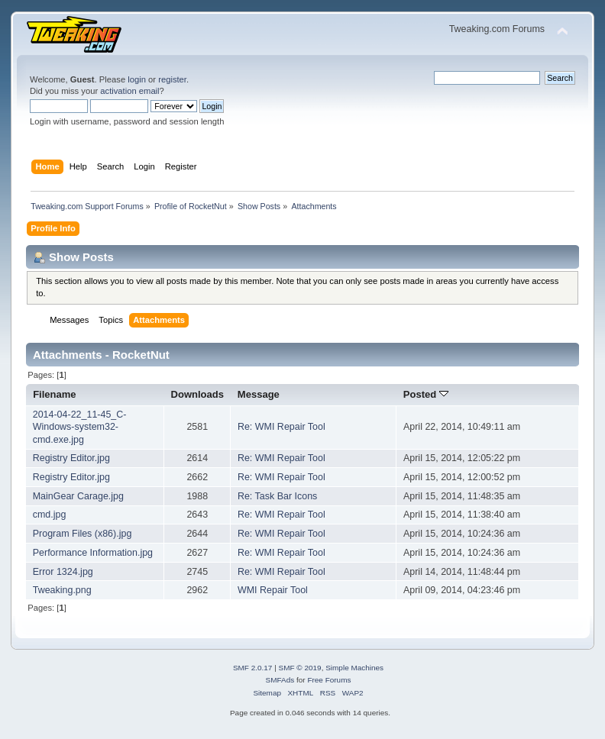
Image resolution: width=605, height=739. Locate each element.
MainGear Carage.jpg (78, 496)
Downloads (198, 394)
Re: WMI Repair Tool (281, 426)
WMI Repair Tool (273, 590)
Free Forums (329, 680)
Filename (54, 394)
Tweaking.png (62, 590)
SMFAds (280, 680)
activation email (129, 90)
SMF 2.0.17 (253, 667)
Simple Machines (354, 667)
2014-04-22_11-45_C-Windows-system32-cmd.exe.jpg (80, 426)
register (172, 79)
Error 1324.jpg (63, 571)
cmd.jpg (49, 514)
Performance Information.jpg (93, 552)
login (137, 79)
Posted (425, 394)
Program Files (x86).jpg (82, 533)
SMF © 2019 (300, 667)
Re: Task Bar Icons (277, 496)
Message (259, 394)
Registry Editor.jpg (71, 458)
